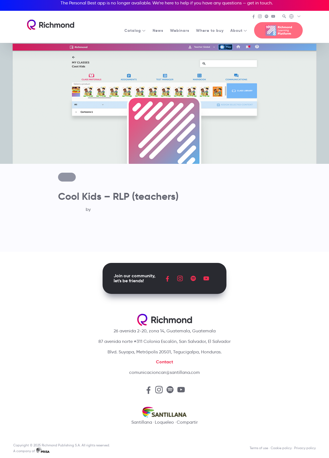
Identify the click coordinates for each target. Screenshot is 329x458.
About (238, 30)
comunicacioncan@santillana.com (164, 372)
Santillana (141, 422)
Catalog (135, 30)
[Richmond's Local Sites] (295, 17)
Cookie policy (281, 448)
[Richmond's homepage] (50, 25)
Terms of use (259, 448)
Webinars (179, 30)
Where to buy (210, 30)
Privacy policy (305, 448)
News (158, 30)
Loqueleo (164, 422)
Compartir (187, 422)
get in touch (259, 3)
